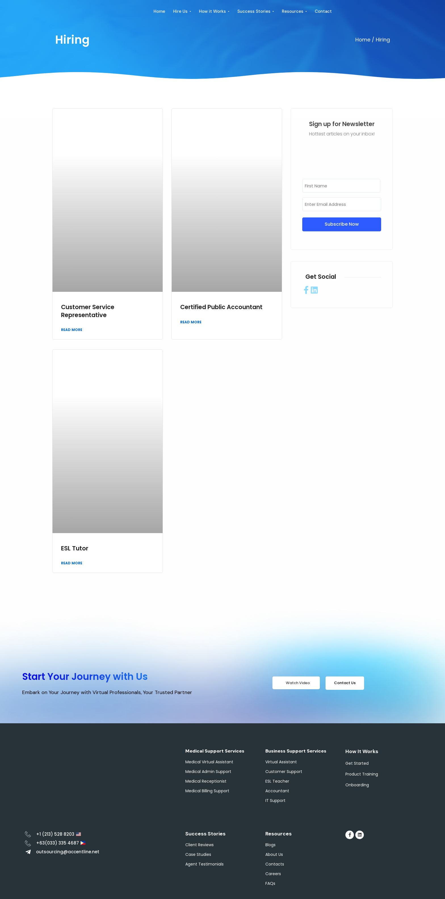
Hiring (72, 40)
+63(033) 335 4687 (57, 843)
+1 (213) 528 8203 (55, 834)
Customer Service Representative (87, 311)
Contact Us (345, 683)
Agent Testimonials (204, 864)
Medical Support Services (214, 751)
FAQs (270, 883)
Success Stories (205, 833)
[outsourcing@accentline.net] (28, 852)
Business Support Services (295, 751)
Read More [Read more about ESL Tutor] (71, 563)
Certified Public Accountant (221, 307)
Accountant (277, 791)
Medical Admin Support (208, 771)
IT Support (275, 800)
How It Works (361, 751)
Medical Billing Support (207, 791)
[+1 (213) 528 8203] (28, 834)
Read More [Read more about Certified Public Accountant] (190, 322)
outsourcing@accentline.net (67, 852)
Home (362, 39)
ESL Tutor (74, 548)
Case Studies (198, 854)
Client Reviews (199, 845)
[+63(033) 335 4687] (28, 843)
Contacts (274, 864)
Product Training (361, 774)
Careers (273, 874)
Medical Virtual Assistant (209, 762)
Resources (278, 833)
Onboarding (357, 785)
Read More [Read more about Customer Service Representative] (71, 329)
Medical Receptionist (205, 781)
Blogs (270, 845)
